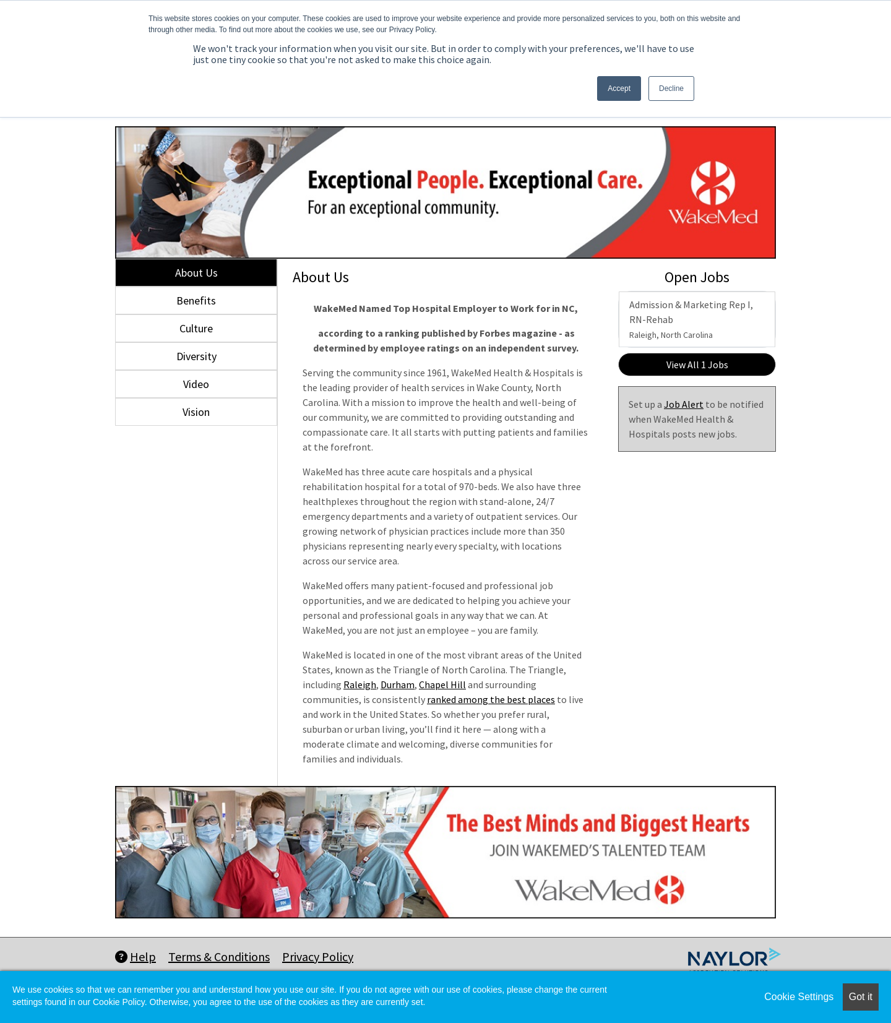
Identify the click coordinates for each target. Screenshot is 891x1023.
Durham (398, 684)
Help (135, 956)
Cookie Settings (798, 996)
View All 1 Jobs (697, 364)
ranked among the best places (491, 699)
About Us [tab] (196, 272)
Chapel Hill (442, 684)
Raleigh (359, 684)
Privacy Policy (317, 956)
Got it (860, 996)
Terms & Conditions (219, 956)
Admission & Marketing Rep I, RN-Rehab (691, 319)
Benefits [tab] (196, 300)
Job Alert (684, 404)
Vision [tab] (196, 412)
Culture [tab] (196, 328)
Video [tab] (196, 384)
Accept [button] (619, 88)
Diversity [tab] (196, 356)
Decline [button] (671, 88)
